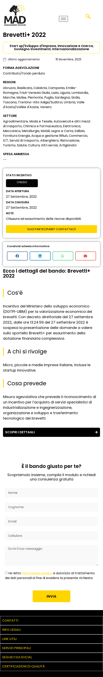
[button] (17, 255)
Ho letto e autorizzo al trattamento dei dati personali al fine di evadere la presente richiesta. (50, 575)
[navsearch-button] (88, 18)
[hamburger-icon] (63, 19)
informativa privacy (37, 573)
